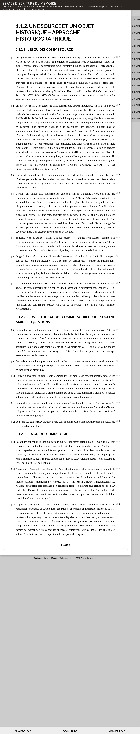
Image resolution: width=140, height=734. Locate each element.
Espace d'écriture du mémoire (29, 3)
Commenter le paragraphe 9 (85, 470)
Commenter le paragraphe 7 (85, 376)
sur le (114, 21)
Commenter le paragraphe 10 (85, 489)
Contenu (70, 730)
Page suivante (88, 16)
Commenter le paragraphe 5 (85, 313)
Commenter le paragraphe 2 (85, 131)
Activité (128, 12)
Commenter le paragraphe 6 (85, 340)
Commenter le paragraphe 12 (85, 552)
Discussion (116, 730)
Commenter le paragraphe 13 (85, 572)
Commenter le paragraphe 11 (85, 529)
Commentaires (105, 12)
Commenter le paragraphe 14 (85, 608)
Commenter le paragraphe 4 (85, 252)
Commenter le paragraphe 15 (85, 656)
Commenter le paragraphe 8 (85, 431)
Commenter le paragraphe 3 (85, 229)
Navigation (23, 730)
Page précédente (6, 16)
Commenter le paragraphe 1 (85, 61)
